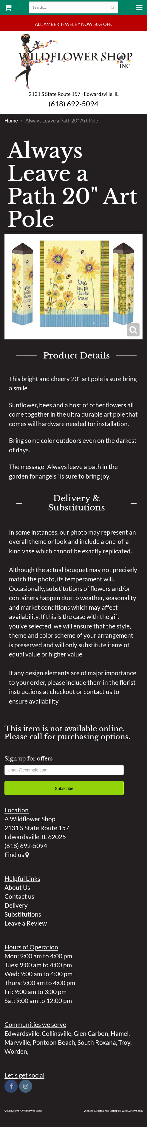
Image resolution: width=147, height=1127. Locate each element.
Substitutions (22, 914)
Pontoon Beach (54, 1042)
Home (11, 120)
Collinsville (56, 1033)
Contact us (19, 896)
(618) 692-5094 (73, 104)
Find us (16, 854)
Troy (124, 1042)
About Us (17, 887)
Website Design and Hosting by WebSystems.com (113, 1110)
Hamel (120, 1033)
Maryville (17, 1042)
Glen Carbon (91, 1033)
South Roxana (97, 1042)
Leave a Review (25, 923)
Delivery (16, 905)
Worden (15, 1051)
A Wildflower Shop (73, 60)
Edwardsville (21, 1033)
